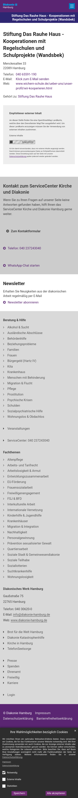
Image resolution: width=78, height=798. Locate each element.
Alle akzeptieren (56, 793)
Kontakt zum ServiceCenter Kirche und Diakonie (37, 189)
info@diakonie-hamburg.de (31, 614)
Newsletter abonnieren (23, 302)
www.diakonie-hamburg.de (29, 620)
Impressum (6, 762)
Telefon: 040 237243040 (24, 248)
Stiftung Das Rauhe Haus (35, 96)
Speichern (19, 793)
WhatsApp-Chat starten (24, 265)
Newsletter (14, 283)
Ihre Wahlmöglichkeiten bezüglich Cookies (39, 732)
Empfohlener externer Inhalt (25, 113)
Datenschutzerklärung (10, 766)
